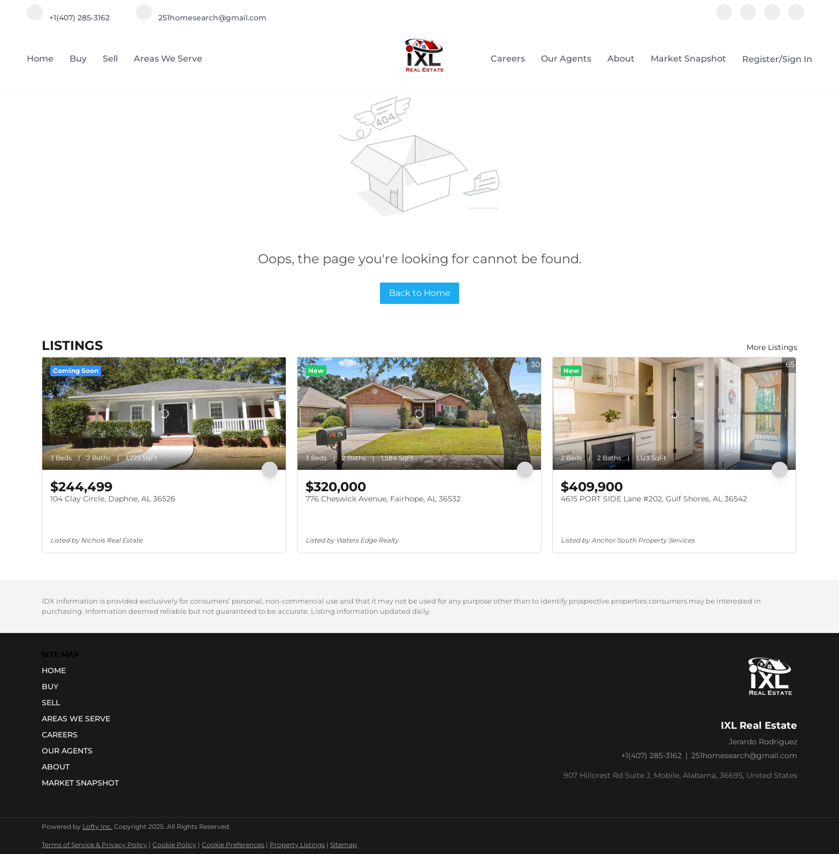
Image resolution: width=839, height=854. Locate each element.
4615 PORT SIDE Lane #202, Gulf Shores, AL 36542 (654, 499)
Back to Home (420, 293)
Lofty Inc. (97, 826)
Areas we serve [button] (168, 59)
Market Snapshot (688, 59)
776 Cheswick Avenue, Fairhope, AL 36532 (383, 499)
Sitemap (343, 845)
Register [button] (760, 59)
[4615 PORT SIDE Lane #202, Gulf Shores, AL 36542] (674, 413)
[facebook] (724, 17)
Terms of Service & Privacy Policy (94, 845)
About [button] (621, 59)
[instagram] (748, 17)
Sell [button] (110, 59)
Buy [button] (78, 59)
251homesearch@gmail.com (744, 755)
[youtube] (772, 17)
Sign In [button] (797, 59)
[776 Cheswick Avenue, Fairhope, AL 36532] (419, 413)
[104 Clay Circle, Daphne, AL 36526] (164, 413)
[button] (83, 670)
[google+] (796, 17)
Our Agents (566, 59)
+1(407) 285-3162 (651, 755)
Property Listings (297, 845)
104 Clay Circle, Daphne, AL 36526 (113, 499)
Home (40, 59)
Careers (508, 59)
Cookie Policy (174, 845)
